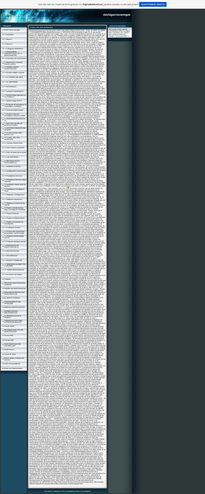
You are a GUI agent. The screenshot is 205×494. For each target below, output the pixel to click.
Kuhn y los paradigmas (12, 364)
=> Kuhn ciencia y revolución (14, 148)
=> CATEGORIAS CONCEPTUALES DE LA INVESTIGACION (13, 53)
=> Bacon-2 (8, 44)
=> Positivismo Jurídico (12, 227)
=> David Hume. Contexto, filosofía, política (13, 63)
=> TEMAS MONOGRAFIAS (14, 270)
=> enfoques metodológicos (13, 91)
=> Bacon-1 (8, 39)
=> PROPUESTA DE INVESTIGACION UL (11, 246)
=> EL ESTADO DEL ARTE (13, 77)
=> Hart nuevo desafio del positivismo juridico (13, 124)
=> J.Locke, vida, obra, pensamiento (12, 138)
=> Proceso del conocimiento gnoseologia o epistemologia (14, 232)
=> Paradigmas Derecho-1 (13, 176)
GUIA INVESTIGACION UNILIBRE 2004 (12, 345)
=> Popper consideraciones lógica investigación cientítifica (14, 208)
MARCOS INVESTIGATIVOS (14, 307)
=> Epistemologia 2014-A (13, 101)
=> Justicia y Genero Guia (13, 143)
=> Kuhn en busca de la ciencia (15, 152)
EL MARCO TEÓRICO (12, 298)
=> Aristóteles (9, 34)
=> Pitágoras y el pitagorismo (14, 194)
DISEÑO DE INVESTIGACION (15, 288)
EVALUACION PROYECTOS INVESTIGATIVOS (14, 293)
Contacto (7, 279)
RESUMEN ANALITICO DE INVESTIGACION (13, 331)
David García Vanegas (12, 30)
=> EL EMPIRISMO (11, 82)
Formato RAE (9, 340)
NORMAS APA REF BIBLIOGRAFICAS (11, 312)
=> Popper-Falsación (11, 213)
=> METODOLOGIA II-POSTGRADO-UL (12, 161)
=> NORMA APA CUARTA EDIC (15, 171)
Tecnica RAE (8, 335)
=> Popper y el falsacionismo (14, 218)
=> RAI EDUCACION (11, 251)
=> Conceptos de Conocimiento (15, 58)
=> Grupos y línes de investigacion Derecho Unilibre (14, 115)
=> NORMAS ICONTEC (12, 166)
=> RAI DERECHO (10, 256)
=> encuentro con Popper (13, 274)
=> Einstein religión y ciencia (14, 72)
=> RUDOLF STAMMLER (13, 260)
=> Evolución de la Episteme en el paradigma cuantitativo (15, 105)
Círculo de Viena (10, 354)
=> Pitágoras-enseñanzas (13, 199)
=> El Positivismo (10, 87)
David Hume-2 (9, 349)
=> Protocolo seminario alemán (15, 241)
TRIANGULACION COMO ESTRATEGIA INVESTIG (13, 321)
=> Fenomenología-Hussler (13, 110)
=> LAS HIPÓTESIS (11, 157)
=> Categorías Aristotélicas (13, 49)
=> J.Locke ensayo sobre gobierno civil (13, 133)
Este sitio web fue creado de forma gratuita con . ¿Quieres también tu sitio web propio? (102, 4)
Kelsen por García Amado (13, 368)
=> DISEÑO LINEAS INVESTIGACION (11, 68)
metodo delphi (9, 326)
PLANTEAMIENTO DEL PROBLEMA (12, 302)
